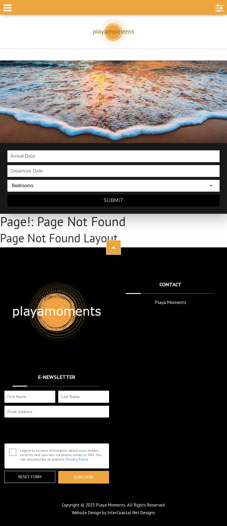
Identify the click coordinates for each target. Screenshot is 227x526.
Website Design (86, 512)
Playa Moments (113, 32)
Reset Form (29, 476)
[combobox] (113, 186)
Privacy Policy (77, 459)
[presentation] (49, 431)
